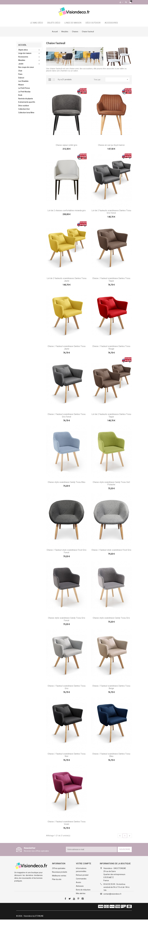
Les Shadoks (23, 83)
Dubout (21, 80)
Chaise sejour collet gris (66, 145)
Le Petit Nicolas (24, 94)
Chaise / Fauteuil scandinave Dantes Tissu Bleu (111, 755)
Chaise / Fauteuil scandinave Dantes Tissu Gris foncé (66, 415)
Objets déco (53, 23)
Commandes (81, 879)
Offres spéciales (58, 868)
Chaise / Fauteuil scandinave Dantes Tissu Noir (66, 755)
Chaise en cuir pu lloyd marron (111, 145)
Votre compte (83, 863)
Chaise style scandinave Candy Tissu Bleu (66, 482)
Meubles (21, 62)
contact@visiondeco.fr (112, 894)
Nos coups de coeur (26, 69)
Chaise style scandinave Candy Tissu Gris (111, 618)
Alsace (21, 87)
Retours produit (82, 875)
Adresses (80, 886)
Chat (20, 73)
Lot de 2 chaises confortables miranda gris (67, 210)
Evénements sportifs (26, 104)
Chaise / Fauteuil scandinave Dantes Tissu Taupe (111, 279)
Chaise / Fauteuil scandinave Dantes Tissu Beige (111, 687)
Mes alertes (80, 893)
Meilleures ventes (59, 876)
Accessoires (111, 23)
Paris (20, 76)
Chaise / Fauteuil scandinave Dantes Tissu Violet (66, 822)
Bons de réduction (83, 890)
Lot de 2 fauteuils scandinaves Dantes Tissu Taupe (111, 415)
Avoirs (78, 882)
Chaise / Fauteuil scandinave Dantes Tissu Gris (66, 687)
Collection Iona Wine (26, 114)
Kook (20, 97)
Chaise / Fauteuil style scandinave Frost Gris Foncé (66, 551)
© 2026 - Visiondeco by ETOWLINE (29, 923)
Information (58, 863)
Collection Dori (24, 111)
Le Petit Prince (24, 90)
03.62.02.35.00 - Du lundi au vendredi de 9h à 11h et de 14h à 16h (116, 887)
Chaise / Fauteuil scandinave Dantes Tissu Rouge (111, 347)
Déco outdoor (92, 23)
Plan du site (56, 879)
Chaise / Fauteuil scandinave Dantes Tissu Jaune (66, 347)
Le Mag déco (36, 23)
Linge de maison (72, 23)
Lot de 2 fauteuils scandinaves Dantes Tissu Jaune (66, 279)
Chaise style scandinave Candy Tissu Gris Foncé (66, 619)
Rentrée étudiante (25, 101)
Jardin (20, 66)
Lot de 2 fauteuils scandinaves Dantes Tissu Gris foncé (111, 211)
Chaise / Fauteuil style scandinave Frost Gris (111, 550)
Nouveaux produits (59, 872)
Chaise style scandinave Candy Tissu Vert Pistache (111, 483)
